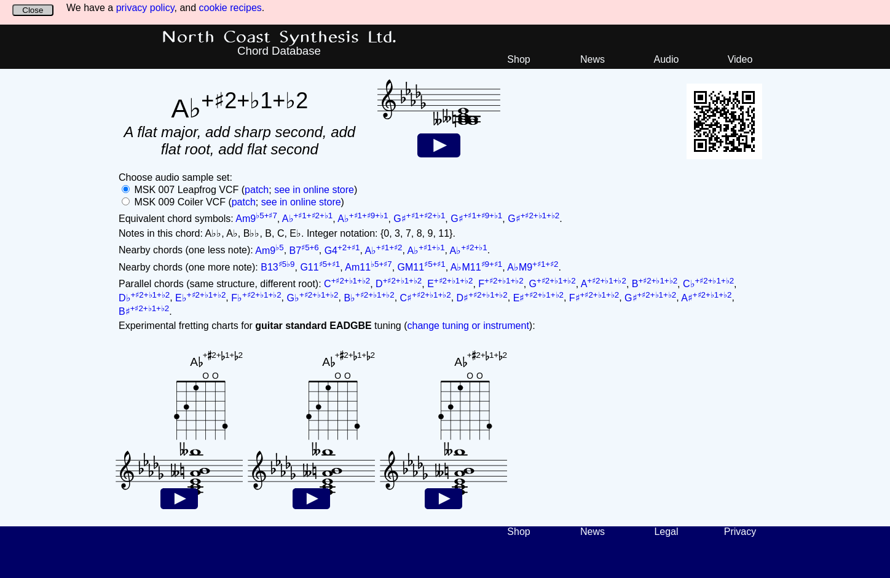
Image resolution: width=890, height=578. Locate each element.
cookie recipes (230, 7)
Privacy (740, 531)
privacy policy (145, 7)
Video (740, 59)
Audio (666, 59)
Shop (518, 59)
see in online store (314, 189)
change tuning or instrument (468, 325)
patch (257, 189)
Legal (666, 531)
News (592, 59)
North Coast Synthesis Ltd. (279, 37)
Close (32, 10)
